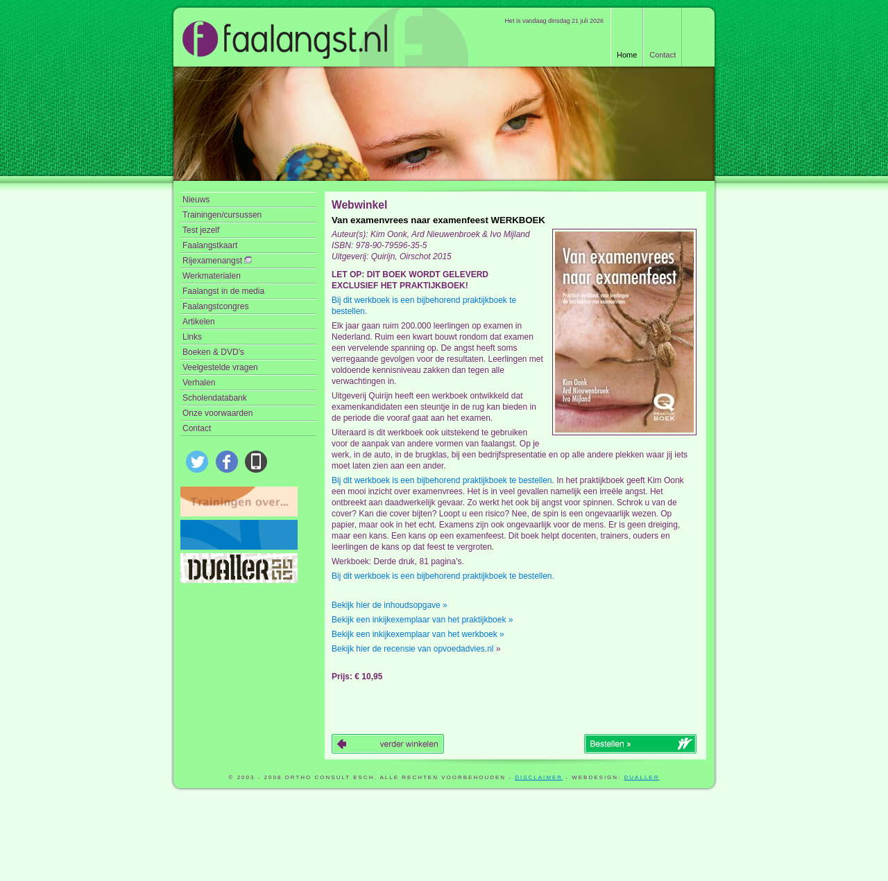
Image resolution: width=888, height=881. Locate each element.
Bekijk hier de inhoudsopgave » (389, 605)
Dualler (642, 777)
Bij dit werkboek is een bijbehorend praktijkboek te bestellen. (424, 305)
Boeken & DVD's (213, 352)
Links (192, 337)
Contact (662, 55)
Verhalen (198, 382)
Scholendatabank (214, 398)
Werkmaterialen (211, 276)
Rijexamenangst (217, 260)
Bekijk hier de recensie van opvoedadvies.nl (412, 649)
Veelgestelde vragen (220, 367)
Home (627, 55)
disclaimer (539, 777)
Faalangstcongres (215, 306)
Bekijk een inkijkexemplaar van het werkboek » (418, 634)
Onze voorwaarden (217, 413)
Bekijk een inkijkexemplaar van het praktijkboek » (422, 620)
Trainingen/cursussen (222, 215)
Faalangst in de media (223, 291)
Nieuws (196, 199)
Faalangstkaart (209, 245)
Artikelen (198, 321)
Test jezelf (200, 230)
